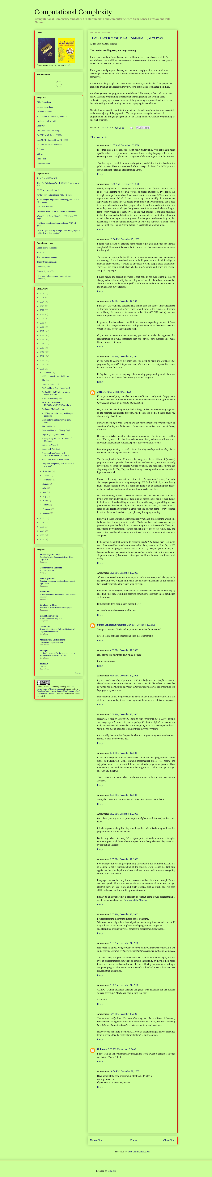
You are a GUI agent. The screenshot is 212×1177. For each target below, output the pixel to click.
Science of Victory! (50, 445)
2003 (42, 535)
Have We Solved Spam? (52, 399)
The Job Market (48, 426)
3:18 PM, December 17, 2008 (117, 392)
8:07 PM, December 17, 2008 (124, 914)
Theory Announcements (47, 257)
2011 (42, 356)
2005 (42, 527)
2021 (42, 314)
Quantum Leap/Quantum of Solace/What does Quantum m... (56, 454)
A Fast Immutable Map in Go (51, 618)
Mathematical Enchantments (52, 640)
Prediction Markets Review (53, 409)
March (45, 505)
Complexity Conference (47, 248)
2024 (42, 302)
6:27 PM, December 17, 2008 (124, 795)
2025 (42, 298)
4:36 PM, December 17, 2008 (124, 675)
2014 (42, 344)
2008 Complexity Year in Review (56, 376)
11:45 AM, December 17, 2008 (124, 184)
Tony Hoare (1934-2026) (47, 178)
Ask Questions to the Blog (48, 130)
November (47, 471)
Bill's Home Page (44, 102)
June (44, 492)
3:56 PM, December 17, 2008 (141, 624)
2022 (42, 310)
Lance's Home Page (45, 107)
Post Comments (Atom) (139, 1151)
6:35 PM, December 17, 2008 (124, 859)
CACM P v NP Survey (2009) (49, 135)
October (46, 475)
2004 (42, 531)
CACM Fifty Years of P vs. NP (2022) (52, 140)
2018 (42, 327)
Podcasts (40, 149)
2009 (42, 365)
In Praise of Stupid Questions (51, 642)
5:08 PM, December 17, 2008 (124, 714)
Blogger (111, 1171)
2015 (42, 339)
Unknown (102, 1049)
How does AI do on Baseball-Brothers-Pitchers (56, 211)
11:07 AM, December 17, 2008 (124, 145)
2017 (42, 331)
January (45, 513)
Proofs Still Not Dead (51, 449)
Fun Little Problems (45, 207)
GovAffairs (45, 626)
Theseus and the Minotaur (135, 900)
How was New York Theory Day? (56, 430)
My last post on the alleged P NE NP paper (54, 195)
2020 (42, 319)
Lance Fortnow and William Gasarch (55, 687)
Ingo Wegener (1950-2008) (53, 434)
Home (133, 1140)
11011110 (44, 664)
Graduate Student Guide (47, 121)
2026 (42, 293)
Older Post (169, 1140)
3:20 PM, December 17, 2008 (124, 573)
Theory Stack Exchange (47, 262)
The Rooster (47, 380)
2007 (42, 518)
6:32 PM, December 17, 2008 (124, 814)
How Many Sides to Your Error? (55, 460)
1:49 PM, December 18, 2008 (124, 1014)
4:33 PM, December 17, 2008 (124, 650)
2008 (42, 369)
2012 (42, 352)
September (47, 480)
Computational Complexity (73, 12)
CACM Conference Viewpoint (49, 144)
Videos (40, 154)
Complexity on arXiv (45, 271)
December (46, 372)
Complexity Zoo (43, 267)
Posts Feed (41, 159)
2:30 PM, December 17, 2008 (124, 356)
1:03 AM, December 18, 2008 (124, 943)
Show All (78, 673)
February (46, 509)
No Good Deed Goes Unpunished (56, 388)
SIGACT (40, 252)
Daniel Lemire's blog (49, 616)
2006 (42, 523)
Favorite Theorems (44, 112)
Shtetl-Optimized (47, 578)
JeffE (99, 392)
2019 (42, 323)
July (44, 488)
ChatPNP (40, 126)
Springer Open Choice (51, 384)
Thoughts (44, 651)
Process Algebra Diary (50, 554)
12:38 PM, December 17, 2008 (124, 239)
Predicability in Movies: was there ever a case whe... (56, 393)
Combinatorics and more (51, 568)
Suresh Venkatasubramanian (111, 624)
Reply (100, 174)
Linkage (43, 666)
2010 (42, 360)
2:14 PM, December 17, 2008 (124, 301)
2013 (42, 348)
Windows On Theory (49, 605)
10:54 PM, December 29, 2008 (124, 1071)
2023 (42, 306)
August (45, 484)
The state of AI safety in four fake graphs (56, 607)
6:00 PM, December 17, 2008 (124, 753)
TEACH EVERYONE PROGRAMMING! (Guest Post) (56, 404)
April (44, 501)
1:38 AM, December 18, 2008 (124, 985)
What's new (45, 592)
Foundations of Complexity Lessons (52, 116)
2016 (42, 335)
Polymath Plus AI (47, 570)
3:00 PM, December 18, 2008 (122, 1049)
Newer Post (96, 1140)
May (44, 496)
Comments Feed (43, 163)
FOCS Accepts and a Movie (48, 190)
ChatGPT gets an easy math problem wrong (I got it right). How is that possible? (58, 231)
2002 (42, 539)
